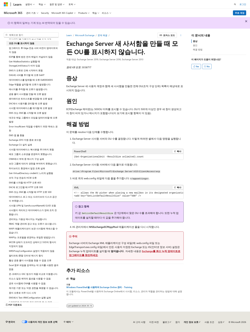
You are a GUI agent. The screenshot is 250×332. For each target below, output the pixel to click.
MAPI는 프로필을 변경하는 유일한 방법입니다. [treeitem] (32, 237)
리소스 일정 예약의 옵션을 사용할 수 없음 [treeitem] (30, 278)
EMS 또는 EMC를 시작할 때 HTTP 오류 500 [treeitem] (30, 191)
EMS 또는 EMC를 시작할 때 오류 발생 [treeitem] (27, 112)
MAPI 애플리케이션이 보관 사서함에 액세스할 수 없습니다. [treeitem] (33, 230)
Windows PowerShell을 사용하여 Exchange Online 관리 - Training (99, 287)
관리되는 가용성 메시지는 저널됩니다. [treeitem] (28, 219)
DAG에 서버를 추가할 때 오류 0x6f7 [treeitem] (26, 75)
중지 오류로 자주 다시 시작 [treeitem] (22, 292)
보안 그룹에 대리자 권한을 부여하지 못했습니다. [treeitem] (33, 163)
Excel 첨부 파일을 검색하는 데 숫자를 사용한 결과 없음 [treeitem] (33, 267)
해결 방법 (197, 49)
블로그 (166, 322)
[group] (128, 194)
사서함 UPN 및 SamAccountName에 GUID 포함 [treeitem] (32, 205)
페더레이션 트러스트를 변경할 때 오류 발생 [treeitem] (30, 98)
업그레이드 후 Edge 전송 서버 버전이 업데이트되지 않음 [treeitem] (33, 50)
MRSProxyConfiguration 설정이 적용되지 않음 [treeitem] (31, 250)
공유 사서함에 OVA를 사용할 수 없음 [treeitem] (27, 283)
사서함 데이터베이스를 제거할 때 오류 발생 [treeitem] (30, 108)
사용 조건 (209, 322)
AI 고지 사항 (139, 322)
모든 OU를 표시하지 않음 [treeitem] (21, 43)
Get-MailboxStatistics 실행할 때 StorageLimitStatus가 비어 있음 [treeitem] (24, 63)
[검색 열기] (235, 4)
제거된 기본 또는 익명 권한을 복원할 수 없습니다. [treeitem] (34, 288)
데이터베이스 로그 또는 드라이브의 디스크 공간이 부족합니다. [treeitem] (33, 198)
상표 (220, 322)
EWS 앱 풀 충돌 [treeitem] (16, 135)
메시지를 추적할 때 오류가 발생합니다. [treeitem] (28, 89)
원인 (195, 45)
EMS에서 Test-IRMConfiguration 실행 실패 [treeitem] (30, 297)
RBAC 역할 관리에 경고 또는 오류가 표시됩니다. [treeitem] (33, 223)
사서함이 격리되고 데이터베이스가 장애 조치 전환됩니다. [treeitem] (33, 212)
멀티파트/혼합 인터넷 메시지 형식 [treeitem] (26, 255)
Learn (69, 35)
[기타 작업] (181, 35)
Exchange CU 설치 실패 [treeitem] (20, 144)
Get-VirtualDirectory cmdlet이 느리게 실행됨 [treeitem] (31, 173)
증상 (195, 41)
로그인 (242, 4)
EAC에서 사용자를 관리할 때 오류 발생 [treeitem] (28, 103)
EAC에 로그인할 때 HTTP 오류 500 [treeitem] (26, 187)
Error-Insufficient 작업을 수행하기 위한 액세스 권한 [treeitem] (33, 128)
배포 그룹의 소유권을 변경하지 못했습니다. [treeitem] (30, 154)
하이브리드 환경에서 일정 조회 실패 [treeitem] (27, 168)
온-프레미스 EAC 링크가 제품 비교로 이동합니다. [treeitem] (33, 273)
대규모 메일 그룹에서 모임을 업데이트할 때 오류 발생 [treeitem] (33, 119)
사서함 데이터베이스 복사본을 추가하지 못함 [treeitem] (31, 149)
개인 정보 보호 (191, 322)
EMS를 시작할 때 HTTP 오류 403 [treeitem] (25, 182)
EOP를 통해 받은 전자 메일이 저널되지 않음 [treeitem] (31, 56)
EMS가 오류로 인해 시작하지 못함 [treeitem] (26, 70)
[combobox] (31, 35)
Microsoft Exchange (84, 35)
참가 (177, 322)
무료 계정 (239, 12)
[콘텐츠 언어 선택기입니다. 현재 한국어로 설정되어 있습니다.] (10, 321)
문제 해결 (102, 35)
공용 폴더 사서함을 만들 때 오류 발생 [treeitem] (27, 94)
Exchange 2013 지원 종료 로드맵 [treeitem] (25, 139)
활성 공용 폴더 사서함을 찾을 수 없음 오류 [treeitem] (30, 260)
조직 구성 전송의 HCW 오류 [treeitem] (23, 177)
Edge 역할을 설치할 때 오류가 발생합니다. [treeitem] (30, 84)
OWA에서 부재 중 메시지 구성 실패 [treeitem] (26, 158)
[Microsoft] (6, 4)
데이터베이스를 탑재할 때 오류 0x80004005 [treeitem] (31, 79)
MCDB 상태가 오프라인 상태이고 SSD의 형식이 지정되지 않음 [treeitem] (32, 244)
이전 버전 (154, 322)
